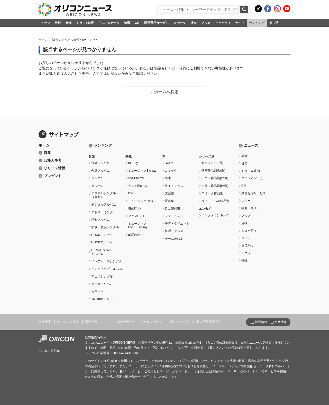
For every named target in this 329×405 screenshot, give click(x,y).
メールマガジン (151, 322)
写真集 (169, 201)
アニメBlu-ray (137, 186)
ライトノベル (174, 186)
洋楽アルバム (100, 220)
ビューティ (223, 23)
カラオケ (97, 291)
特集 (47, 153)
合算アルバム (100, 170)
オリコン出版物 (68, 322)
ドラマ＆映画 (250, 170)
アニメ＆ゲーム (252, 178)
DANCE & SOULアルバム (102, 251)
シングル (97, 178)
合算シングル (100, 163)
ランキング (256, 23)
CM (137, 23)
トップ (45, 23)
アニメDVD (136, 216)
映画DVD (134, 208)
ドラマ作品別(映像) (215, 186)
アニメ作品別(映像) (215, 178)
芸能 (58, 23)
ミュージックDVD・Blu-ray (138, 225)
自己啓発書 (172, 208)
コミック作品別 (212, 193)
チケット (247, 252)
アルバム (97, 186)
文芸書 (169, 193)
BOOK (169, 163)
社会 (193, 23)
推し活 (273, 23)
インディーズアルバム (106, 269)
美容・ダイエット (177, 223)
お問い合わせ (125, 322)
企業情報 (281, 322)
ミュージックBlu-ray (142, 170)
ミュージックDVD (140, 201)
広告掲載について (97, 322)
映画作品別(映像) (213, 170)
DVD (131, 193)
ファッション (174, 216)
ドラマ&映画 (85, 23)
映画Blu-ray (136, 178)
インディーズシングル (106, 261)
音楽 (69, 23)
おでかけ (247, 245)
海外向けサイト (179, 322)
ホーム (43, 40)
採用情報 (261, 322)
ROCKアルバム (102, 242)
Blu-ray (133, 163)
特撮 (127, 23)
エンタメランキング (215, 215)
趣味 (244, 223)
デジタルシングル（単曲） (103, 195)
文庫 (168, 178)
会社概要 (45, 322)
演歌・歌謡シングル (105, 227)
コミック (171, 170)
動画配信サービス (156, 23)
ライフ (239, 23)
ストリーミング (102, 212)
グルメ (206, 23)
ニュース (251, 146)
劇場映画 (134, 235)
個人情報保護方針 (208, 322)
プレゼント (53, 176)
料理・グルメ (174, 231)
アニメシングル (102, 276)
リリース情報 (54, 168)
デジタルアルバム (103, 204)
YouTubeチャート (103, 299)
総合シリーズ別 (212, 163)
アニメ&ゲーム (109, 23)
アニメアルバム (102, 284)
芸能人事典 (53, 160)
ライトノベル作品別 (215, 201)
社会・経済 (249, 208)
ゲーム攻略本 (174, 239)
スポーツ (179, 23)
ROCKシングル (102, 235)
